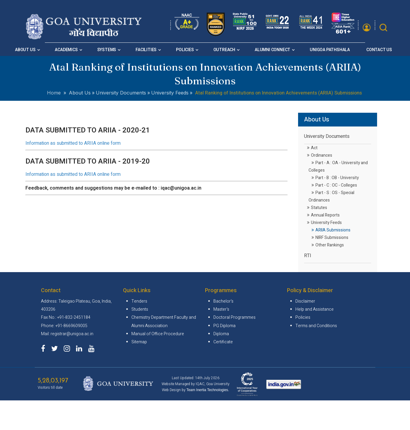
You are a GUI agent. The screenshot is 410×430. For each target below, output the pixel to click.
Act (312, 148)
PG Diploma (224, 326)
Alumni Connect (272, 50)
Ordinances (319, 155)
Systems (106, 50)
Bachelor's (223, 301)
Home (54, 93)
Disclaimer (305, 301)
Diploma (221, 334)
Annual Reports (323, 215)
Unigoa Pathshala (330, 50)
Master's (221, 309)
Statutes (317, 208)
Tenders (139, 301)
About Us (25, 50)
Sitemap (139, 342)
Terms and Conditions (316, 326)
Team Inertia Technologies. (207, 390)
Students (139, 309)
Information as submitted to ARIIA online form (73, 143)
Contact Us (379, 50)
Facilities (146, 50)
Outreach (224, 50)
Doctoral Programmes (234, 317)
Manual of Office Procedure (157, 334)
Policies (185, 50)
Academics (66, 50)
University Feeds (324, 222)
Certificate (223, 342)
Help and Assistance (314, 309)
